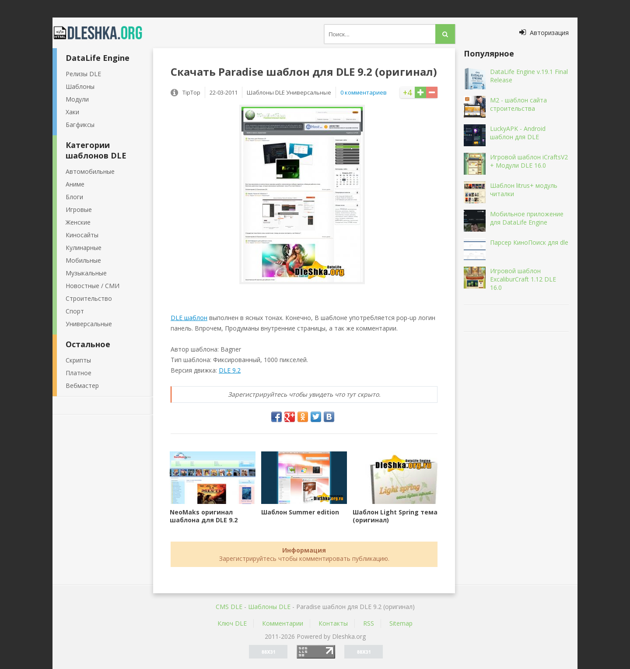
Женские (78, 222)
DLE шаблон (189, 317)
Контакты (333, 623)
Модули (77, 99)
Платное (78, 373)
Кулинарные (84, 247)
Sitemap (401, 623)
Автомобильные (90, 171)
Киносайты (82, 235)
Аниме (75, 184)
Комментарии (282, 623)
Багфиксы (80, 124)
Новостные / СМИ (92, 286)
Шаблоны (80, 86)
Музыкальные (86, 273)
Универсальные (89, 324)
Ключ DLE (232, 623)
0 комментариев (363, 92)
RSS (368, 623)
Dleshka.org (102, 33)
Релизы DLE (83, 74)
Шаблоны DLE (269, 606)
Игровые (79, 209)
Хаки (72, 112)
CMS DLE (229, 606)
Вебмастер (82, 385)
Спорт (75, 311)
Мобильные (83, 260)
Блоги (74, 197)
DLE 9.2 (230, 370)
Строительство (89, 298)
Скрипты (78, 360)
